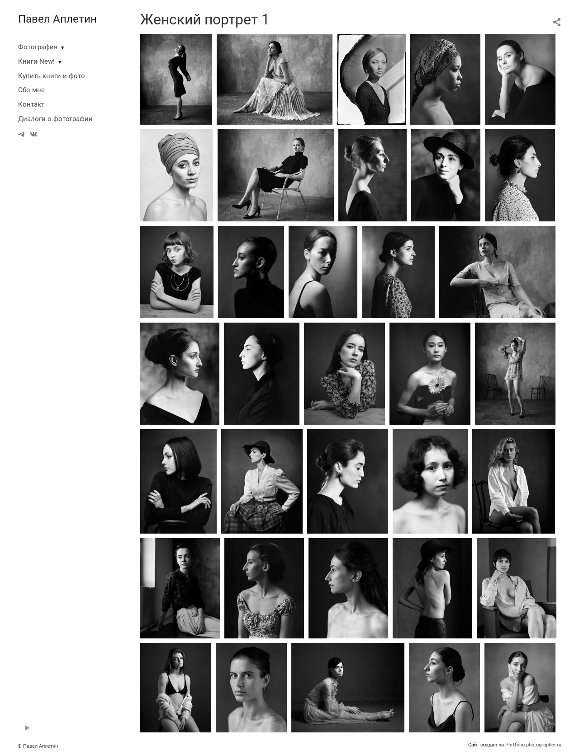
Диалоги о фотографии (55, 119)
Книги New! (36, 61)
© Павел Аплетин (38, 746)
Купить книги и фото (51, 76)
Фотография (37, 47)
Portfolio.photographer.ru (533, 745)
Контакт (31, 104)
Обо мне (31, 90)
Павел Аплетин (57, 19)
